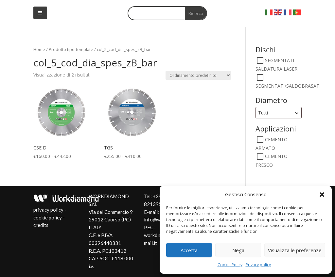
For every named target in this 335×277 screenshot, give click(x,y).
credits (40, 225)
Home (39, 49)
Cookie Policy (230, 265)
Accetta (189, 250)
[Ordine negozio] (198, 75)
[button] (322, 194)
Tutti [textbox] (263, 113)
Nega (238, 250)
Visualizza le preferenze (295, 250)
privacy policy (48, 210)
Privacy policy (258, 265)
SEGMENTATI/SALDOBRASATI (288, 86)
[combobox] (279, 112)
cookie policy (47, 217)
